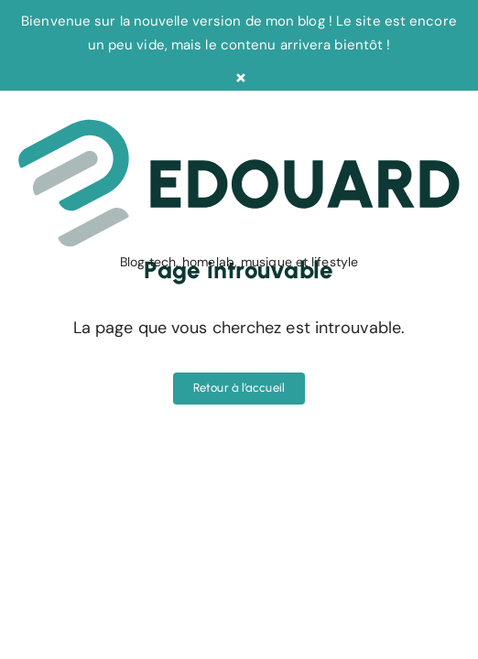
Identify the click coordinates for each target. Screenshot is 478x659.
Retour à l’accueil (239, 387)
